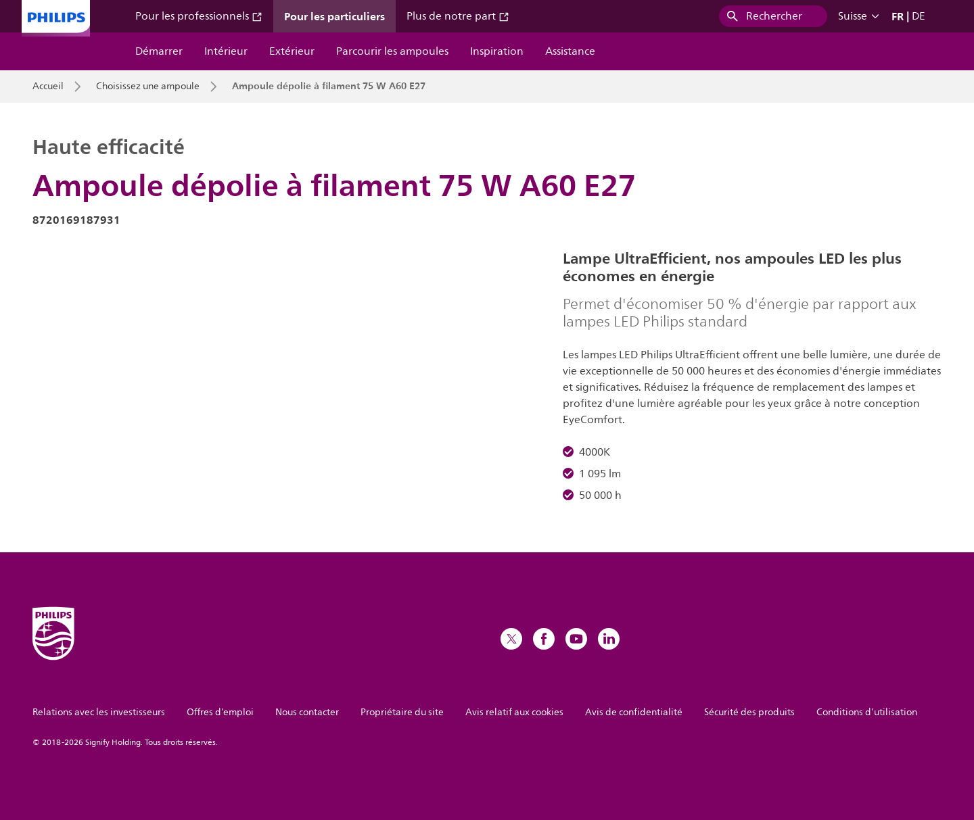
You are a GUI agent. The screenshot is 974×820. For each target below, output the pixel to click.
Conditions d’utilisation (866, 712)
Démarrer (159, 51)
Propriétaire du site (402, 712)
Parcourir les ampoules (392, 51)
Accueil (48, 86)
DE (918, 16)
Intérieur (226, 51)
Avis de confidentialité (633, 712)
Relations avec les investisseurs (98, 712)
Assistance (570, 51)
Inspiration (497, 51)
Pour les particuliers (334, 16)
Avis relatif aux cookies (514, 712)
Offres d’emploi (220, 712)
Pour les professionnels (198, 16)
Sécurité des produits (749, 712)
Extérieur (292, 51)
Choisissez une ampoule (148, 86)
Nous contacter (307, 712)
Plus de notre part (458, 16)
